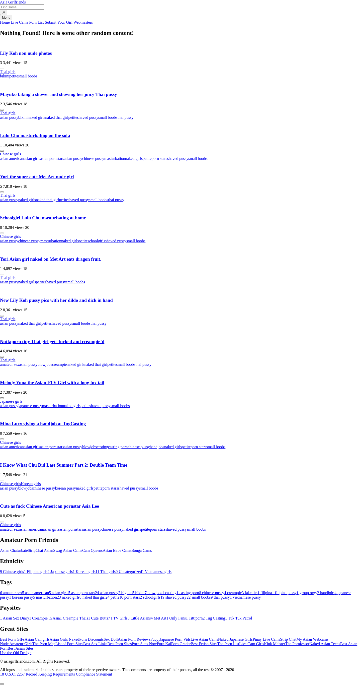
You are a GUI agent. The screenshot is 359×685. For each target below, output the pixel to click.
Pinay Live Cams (266, 639)
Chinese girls (10, 154)
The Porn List (228, 644)
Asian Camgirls (37, 639)
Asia (13, 2)
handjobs (157, 447)
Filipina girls (35, 571)
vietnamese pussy (245, 597)
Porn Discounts (91, 639)
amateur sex (9, 364)
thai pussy (125, 117)
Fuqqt (155, 639)
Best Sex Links (95, 644)
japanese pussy (30, 406)
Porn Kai (164, 644)
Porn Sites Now (144, 644)
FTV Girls (117, 618)
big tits (125, 593)
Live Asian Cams (204, 639)
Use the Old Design (15, 653)
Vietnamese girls (157, 571)
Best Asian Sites (20, 648)
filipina (265, 593)
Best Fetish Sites (204, 644)
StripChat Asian (40, 550)
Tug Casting (214, 618)
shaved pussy (87, 117)
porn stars (159, 158)
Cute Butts (98, 618)
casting (102, 447)
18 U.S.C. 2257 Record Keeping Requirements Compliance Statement (56, 674)
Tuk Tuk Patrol (238, 618)
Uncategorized (129, 571)
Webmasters (83, 22)
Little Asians (139, 618)
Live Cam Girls (251, 644)
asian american (12, 158)
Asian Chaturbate (14, 550)
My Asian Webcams (312, 639)
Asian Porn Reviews (134, 639)
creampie (59, 364)
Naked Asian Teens (324, 644)
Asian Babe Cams (117, 550)
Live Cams (19, 22)
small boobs (27, 76)
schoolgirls (96, 241)
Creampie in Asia (44, 618)
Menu (6, 17)
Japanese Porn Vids (175, 639)
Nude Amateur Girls (16, 644)
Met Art (158, 618)
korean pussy (65, 488)
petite (13, 76)
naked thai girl (56, 117)
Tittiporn (194, 618)
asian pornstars (52, 158)
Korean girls (31, 484)
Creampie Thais (74, 618)
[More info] (2, 68)
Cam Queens (92, 550)
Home (5, 22)
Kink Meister (274, 644)
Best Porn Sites (119, 644)
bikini (4, 76)
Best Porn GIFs (12, 639)
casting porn (118, 447)
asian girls (32, 158)
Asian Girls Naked (64, 639)
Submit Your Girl (59, 22)
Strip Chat (288, 639)
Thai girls (7, 71)
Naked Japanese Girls (235, 639)
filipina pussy (284, 593)
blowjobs (44, 364)
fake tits (250, 593)
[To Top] (2, 684)
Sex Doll (111, 639)
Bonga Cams (141, 550)
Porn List (36, 22)
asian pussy (9, 117)
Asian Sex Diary (14, 618)
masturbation (114, 158)
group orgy (307, 593)
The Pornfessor (297, 644)
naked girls (36, 117)
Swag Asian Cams (67, 550)
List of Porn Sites (69, 644)
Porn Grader (181, 644)
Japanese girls (11, 401)
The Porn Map (43, 644)
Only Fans (176, 618)
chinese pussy (93, 158)
